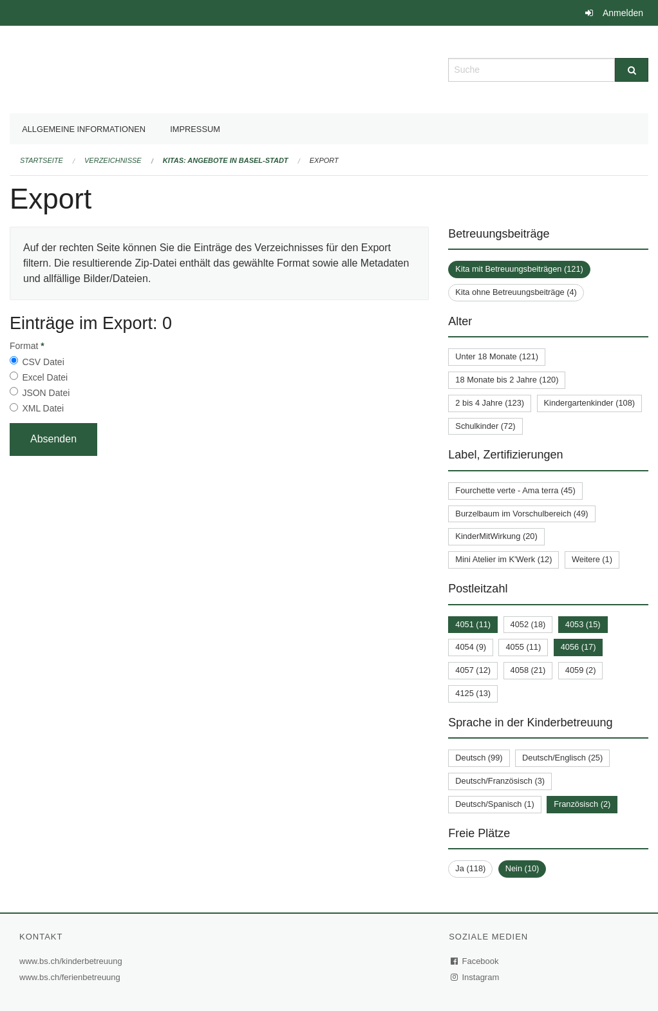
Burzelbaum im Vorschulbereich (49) (521, 513)
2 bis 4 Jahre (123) (489, 403)
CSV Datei (43, 362)
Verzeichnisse (113, 160)
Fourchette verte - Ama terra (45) (515, 490)
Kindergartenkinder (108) (589, 403)
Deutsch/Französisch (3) (500, 781)
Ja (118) (470, 868)
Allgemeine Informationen (84, 129)
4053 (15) (583, 624)
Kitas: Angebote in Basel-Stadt (225, 160)
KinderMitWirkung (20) (496, 536)
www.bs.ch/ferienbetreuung (71, 977)
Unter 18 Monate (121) (496, 356)
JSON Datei (46, 393)
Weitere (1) (592, 559)
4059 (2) (580, 670)
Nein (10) (522, 868)
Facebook (475, 961)
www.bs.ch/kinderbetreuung (72, 961)
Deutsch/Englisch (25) (562, 757)
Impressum (195, 129)
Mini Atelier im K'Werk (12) (503, 559)
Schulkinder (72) (485, 426)
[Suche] (631, 70)
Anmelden (623, 13)
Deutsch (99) (478, 757)
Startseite (41, 160)
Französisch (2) (582, 804)
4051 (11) (473, 624)
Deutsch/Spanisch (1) (494, 804)
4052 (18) (528, 624)
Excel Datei (45, 377)
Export (324, 160)
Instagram (475, 977)
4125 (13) (473, 693)
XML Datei (43, 408)
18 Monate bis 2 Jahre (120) (506, 379)
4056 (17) (578, 647)
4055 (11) (523, 647)
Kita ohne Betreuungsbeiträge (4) (516, 292)
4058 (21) (528, 670)
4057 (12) (473, 670)
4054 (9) (470, 647)
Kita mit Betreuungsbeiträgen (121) (519, 269)
